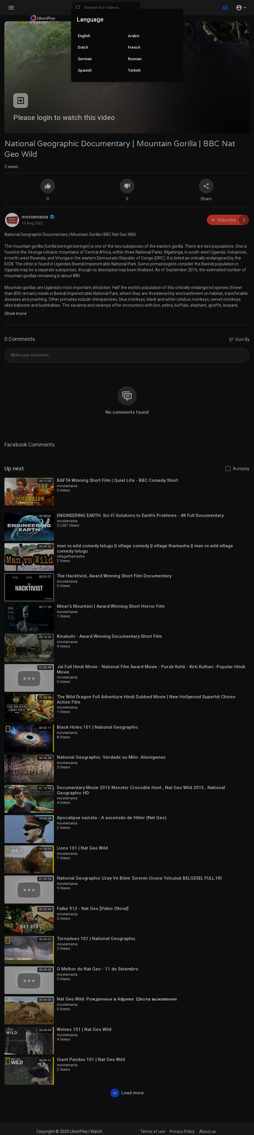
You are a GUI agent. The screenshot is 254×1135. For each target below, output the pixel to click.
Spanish (85, 70)
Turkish (134, 70)
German (85, 59)
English (84, 36)
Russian (134, 59)
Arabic (134, 36)
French (134, 47)
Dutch (83, 47)
